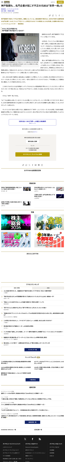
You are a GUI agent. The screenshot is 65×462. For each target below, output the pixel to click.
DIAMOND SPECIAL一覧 (8, 429)
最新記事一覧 (32, 422)
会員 (48, 288)
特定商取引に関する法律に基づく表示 (12, 458)
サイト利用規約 (6, 455)
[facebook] (32, 439)
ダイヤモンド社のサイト (31, 444)
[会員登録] (60, 2)
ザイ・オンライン (29, 458)
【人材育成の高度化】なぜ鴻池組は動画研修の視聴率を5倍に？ (16, 362)
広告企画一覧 (38, 429)
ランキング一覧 (32, 349)
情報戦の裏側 (11, 11)
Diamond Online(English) (31, 447)
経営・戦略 (3, 11)
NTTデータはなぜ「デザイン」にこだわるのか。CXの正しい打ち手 (49, 362)
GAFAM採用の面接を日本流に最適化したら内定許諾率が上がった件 (16, 368)
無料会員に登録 (32, 141)
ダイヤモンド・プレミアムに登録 (32, 154)
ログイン (53, 2)
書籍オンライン (29, 455)
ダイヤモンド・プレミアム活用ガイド (11, 453)
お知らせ (52, 455)
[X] (25, 439)
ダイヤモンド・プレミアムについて (11, 450)
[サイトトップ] (6, 2)
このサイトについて (7, 447)
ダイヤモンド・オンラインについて (11, 444)
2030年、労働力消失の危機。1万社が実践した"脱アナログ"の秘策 (49, 368)
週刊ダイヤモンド (29, 450)
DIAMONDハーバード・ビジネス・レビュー (35, 453)
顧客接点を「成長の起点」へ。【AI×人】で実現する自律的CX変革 (16, 374)
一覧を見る (32, 379)
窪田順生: (10, 9)
